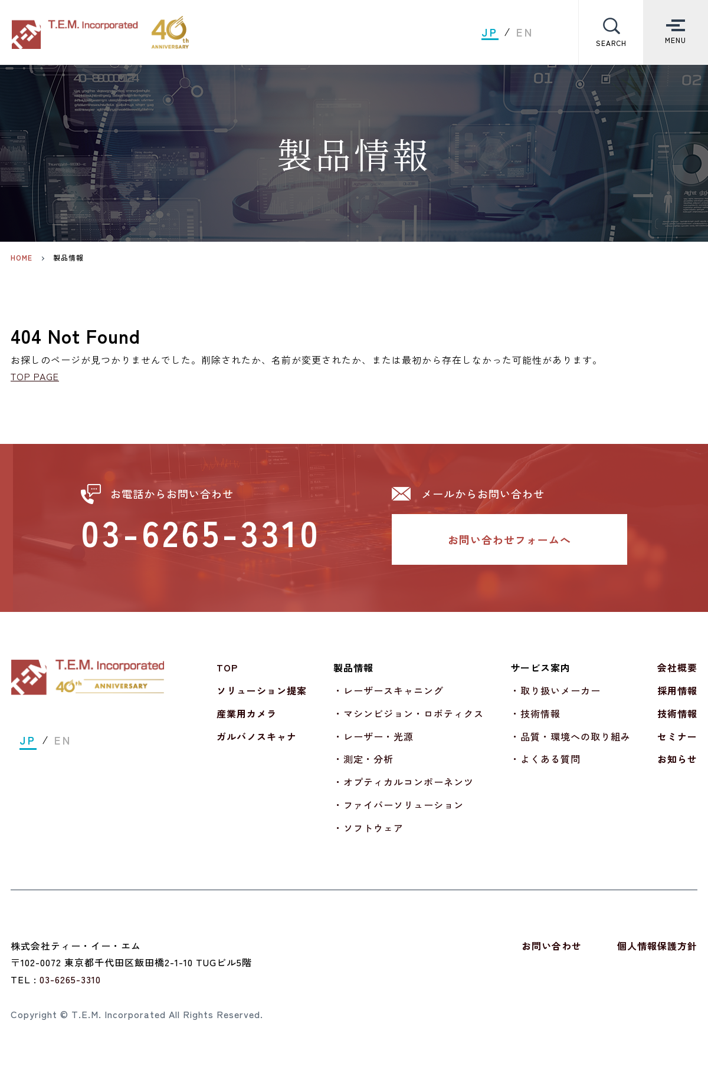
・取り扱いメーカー (555, 690)
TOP (227, 667)
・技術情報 (535, 713)
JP (490, 32)
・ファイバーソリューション (398, 805)
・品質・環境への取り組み (570, 736)
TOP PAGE (35, 376)
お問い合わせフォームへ (509, 539)
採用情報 (677, 690)
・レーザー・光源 (373, 736)
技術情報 (677, 713)
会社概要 (677, 667)
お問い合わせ (552, 946)
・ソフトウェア (368, 828)
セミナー (677, 736)
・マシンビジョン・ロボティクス (408, 713)
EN (525, 32)
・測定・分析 (363, 759)
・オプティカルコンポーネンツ (403, 782)
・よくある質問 (545, 759)
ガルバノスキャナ (257, 736)
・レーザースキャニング (388, 690)
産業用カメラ (247, 713)
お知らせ (677, 759)
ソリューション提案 (262, 690)
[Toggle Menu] (675, 32)
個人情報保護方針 (657, 946)
